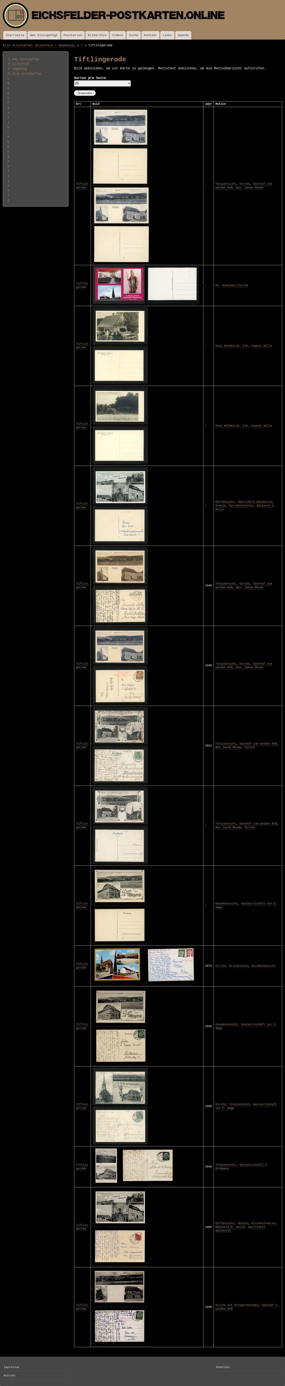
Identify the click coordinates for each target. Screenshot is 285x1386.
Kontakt (150, 35)
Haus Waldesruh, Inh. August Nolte (244, 346)
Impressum (11, 1367)
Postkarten (73, 35)
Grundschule (238, 966)
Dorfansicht (225, 502)
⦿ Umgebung (17, 69)
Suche (133, 35)
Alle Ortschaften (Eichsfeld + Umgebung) (39, 45)
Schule (221, 505)
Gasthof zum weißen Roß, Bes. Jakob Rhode (244, 185)
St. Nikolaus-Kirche (232, 285)
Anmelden (223, 1367)
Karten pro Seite (90, 78)
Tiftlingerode (82, 185)
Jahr (208, 104)
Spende (183, 35)
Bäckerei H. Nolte (230, 1227)
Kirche (245, 184)
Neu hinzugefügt (44, 35)
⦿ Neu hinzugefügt (23, 59)
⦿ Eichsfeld (18, 64)
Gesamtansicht (227, 903)
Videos (117, 35)
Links (167, 35)
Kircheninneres (241, 505)
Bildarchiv (97, 35)
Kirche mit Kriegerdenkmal (237, 1305)
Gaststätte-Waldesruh (255, 502)
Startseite (15, 35)
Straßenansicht (263, 966)
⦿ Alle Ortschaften (24, 74)
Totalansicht (226, 184)
